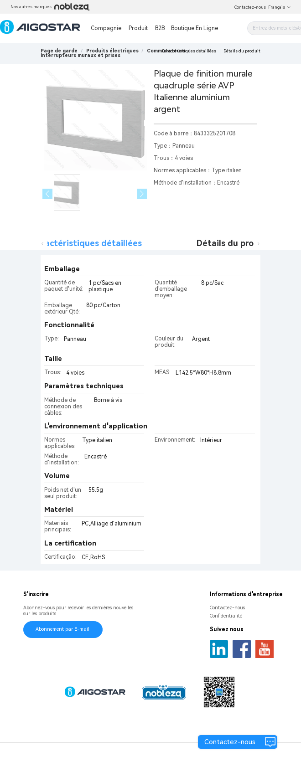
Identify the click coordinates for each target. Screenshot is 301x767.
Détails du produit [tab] (233, 243)
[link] (112, 51)
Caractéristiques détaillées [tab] (86, 243)
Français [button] (279, 7)
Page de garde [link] (59, 51)
